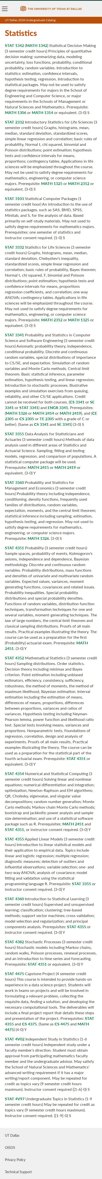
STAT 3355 (14, 434)
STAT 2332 (14, 122)
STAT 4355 (14, 839)
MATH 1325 (51, 183)
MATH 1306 (15, 112)
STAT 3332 (14, 247)
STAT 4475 (14, 973)
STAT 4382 (14, 941)
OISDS (10, 1147)
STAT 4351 (14, 547)
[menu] (5, 9)
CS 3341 (77, 402)
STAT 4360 (14, 898)
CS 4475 (62, 1024)
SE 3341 (64, 424)
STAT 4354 (14, 773)
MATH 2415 (38, 467)
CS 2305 (26, 418)
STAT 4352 (14, 658)
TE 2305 (47, 418)
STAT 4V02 (14, 1039)
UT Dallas (12, 1135)
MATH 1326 (16, 413)
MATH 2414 (43, 413)
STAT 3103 (14, 198)
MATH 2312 (78, 183)
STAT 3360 (14, 482)
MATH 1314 (42, 112)
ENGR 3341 (58, 407)
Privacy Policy (15, 1159)
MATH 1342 (36, 45)
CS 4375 (29, 1024)
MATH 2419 (70, 413)
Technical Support (18, 1171)
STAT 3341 (14, 335)
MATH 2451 (73, 824)
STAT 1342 (14, 45)
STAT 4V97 (14, 1098)
